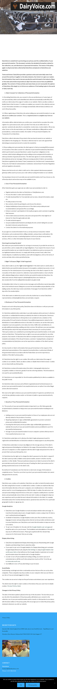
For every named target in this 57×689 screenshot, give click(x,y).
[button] (54, 5)
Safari (19, 586)
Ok (21, 685)
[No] (55, 683)
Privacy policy (32, 685)
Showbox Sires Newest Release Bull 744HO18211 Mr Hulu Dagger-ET (22, 634)
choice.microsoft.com (13, 561)
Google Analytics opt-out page (41, 527)
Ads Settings (32, 549)
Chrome (9, 586)
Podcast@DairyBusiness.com (10, 668)
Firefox (15, 586)
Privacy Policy (6, 617)
